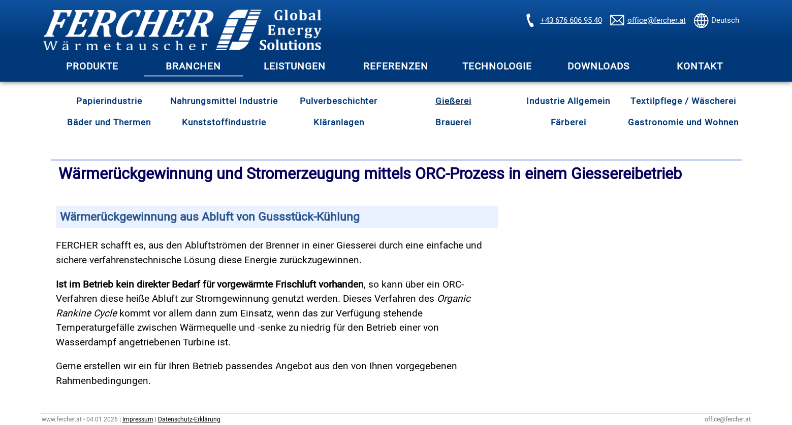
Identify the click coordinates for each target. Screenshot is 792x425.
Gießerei (453, 101)
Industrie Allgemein (568, 101)
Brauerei (453, 122)
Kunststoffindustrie (224, 122)
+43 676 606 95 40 (571, 20)
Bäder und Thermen (109, 122)
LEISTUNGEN (295, 66)
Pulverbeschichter (338, 101)
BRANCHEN (193, 66)
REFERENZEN (395, 66)
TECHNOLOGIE (497, 66)
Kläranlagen (338, 122)
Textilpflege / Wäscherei (683, 101)
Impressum (137, 419)
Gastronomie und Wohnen (683, 122)
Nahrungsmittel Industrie (224, 101)
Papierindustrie (109, 101)
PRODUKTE (92, 66)
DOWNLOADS (598, 66)
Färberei (568, 122)
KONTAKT (700, 66)
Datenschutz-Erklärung (189, 419)
